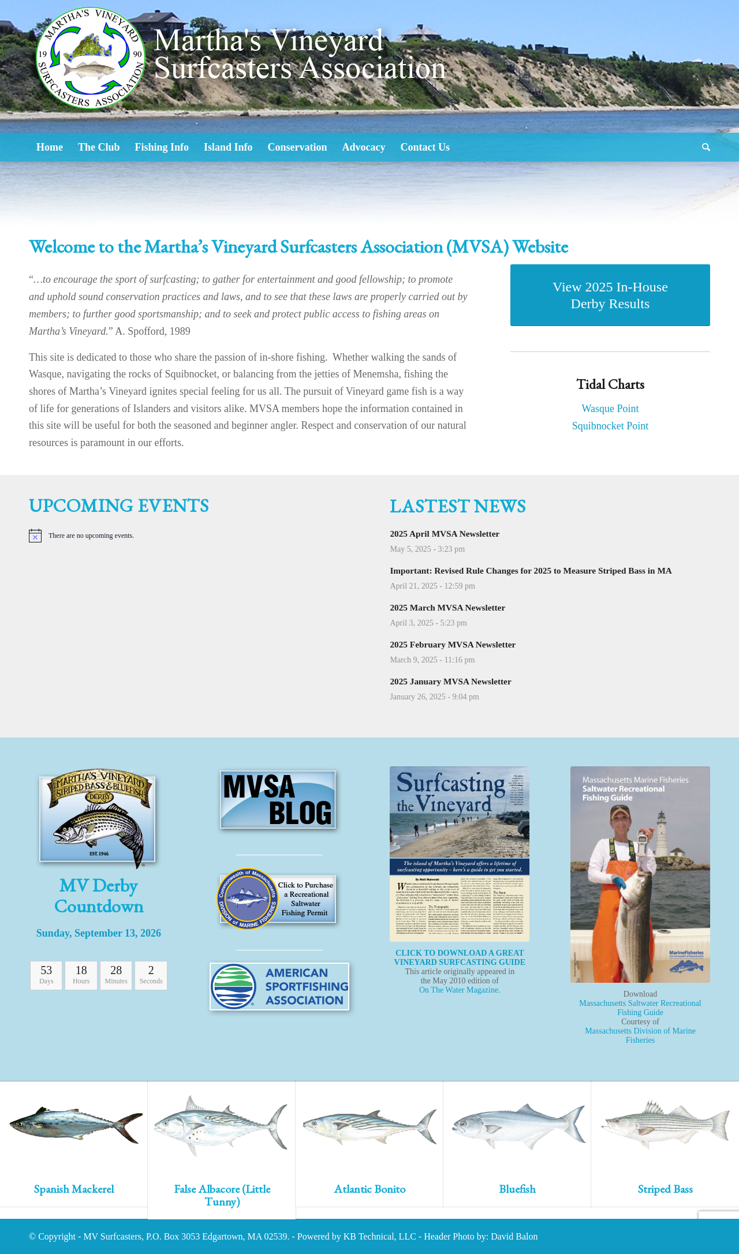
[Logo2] (246, 92)
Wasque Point (610, 408)
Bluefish (517, 1188)
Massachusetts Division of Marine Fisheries (640, 1036)
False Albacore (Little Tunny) (222, 1195)
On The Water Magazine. (460, 990)
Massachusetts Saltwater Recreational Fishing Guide (640, 1008)
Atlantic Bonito (369, 1188)
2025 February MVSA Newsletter (453, 644)
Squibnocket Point (610, 426)
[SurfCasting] (459, 853)
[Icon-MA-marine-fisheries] (279, 899)
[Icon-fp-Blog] (279, 801)
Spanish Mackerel (74, 1188)
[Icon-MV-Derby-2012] (98, 818)
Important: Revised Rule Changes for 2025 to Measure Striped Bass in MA (531, 570)
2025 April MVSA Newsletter (444, 533)
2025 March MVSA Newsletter (447, 607)
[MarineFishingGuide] (640, 874)
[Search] (702, 147)
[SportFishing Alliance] (279, 986)
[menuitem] (49, 147)
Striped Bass (665, 1188)
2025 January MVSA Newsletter (450, 681)
